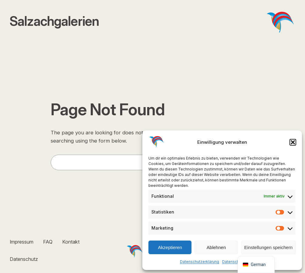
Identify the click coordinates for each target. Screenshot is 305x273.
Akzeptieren (170, 247)
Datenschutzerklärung (199, 261)
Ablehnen (216, 247)
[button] (293, 142)
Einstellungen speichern (268, 247)
